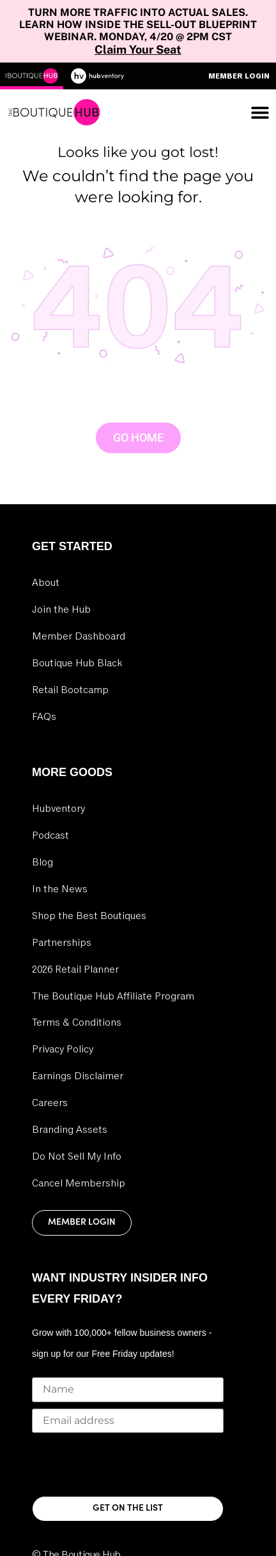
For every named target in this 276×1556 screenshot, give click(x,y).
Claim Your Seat (138, 49)
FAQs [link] (44, 717)
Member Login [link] (82, 1222)
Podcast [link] (50, 835)
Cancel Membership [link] (78, 1183)
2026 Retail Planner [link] (75, 969)
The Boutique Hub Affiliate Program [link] (113, 996)
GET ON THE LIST (128, 1508)
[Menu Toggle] (260, 112)
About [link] (45, 583)
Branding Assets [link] (69, 1130)
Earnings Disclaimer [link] (77, 1076)
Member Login (239, 76)
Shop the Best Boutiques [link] (89, 916)
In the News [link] (60, 889)
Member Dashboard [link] (78, 636)
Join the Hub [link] (61, 609)
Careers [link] (50, 1103)
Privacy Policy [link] (62, 1049)
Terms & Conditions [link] (76, 1022)
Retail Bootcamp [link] (70, 690)
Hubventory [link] (58, 809)
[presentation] (129, 1464)
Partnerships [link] (61, 943)
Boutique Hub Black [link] (77, 663)
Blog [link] (42, 862)
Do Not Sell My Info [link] (76, 1156)
